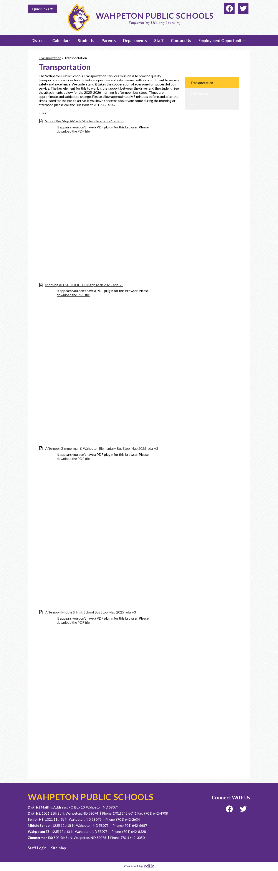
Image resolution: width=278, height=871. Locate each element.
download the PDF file (73, 131)
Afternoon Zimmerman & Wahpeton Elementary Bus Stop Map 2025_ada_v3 (101, 448)
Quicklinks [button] (40, 9)
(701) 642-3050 (133, 837)
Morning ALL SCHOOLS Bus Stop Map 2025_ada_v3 (84, 285)
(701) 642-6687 (135, 825)
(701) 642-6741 (125, 813)
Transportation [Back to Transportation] (50, 58)
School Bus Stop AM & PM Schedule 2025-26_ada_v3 (84, 121)
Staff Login (37, 847)
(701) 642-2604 (128, 819)
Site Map (58, 847)
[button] (38, 40)
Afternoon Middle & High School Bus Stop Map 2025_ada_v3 (90, 612)
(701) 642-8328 (134, 831)
